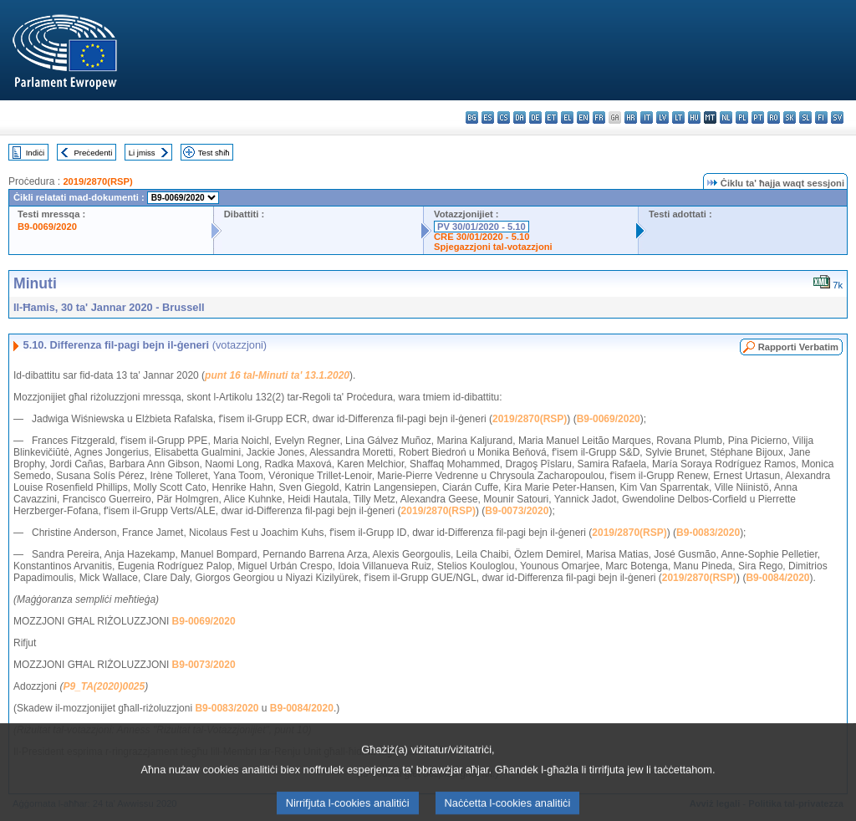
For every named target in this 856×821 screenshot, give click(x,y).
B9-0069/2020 (47, 227)
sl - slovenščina (805, 117)
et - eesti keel (551, 117)
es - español (488, 117)
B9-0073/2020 (516, 511)
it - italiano (646, 117)
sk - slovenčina (789, 117)
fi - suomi (821, 117)
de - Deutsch (535, 117)
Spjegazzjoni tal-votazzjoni (493, 247)
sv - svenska (837, 117)
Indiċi (35, 152)
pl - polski (742, 117)
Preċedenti (93, 152)
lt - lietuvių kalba (678, 117)
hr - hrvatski (630, 117)
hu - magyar (694, 117)
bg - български (472, 117)
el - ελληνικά (567, 117)
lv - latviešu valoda (662, 117)
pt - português (758, 117)
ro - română (773, 117)
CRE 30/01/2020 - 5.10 (481, 237)
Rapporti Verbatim (798, 347)
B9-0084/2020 (777, 578)
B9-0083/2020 (708, 532)
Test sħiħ (214, 152)
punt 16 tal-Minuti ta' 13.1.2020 (277, 375)
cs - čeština (503, 117)
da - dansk (519, 117)
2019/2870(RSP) (97, 181)
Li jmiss (142, 152)
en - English (583, 117)
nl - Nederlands (726, 117)
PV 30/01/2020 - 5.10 (481, 227)
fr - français (599, 117)
